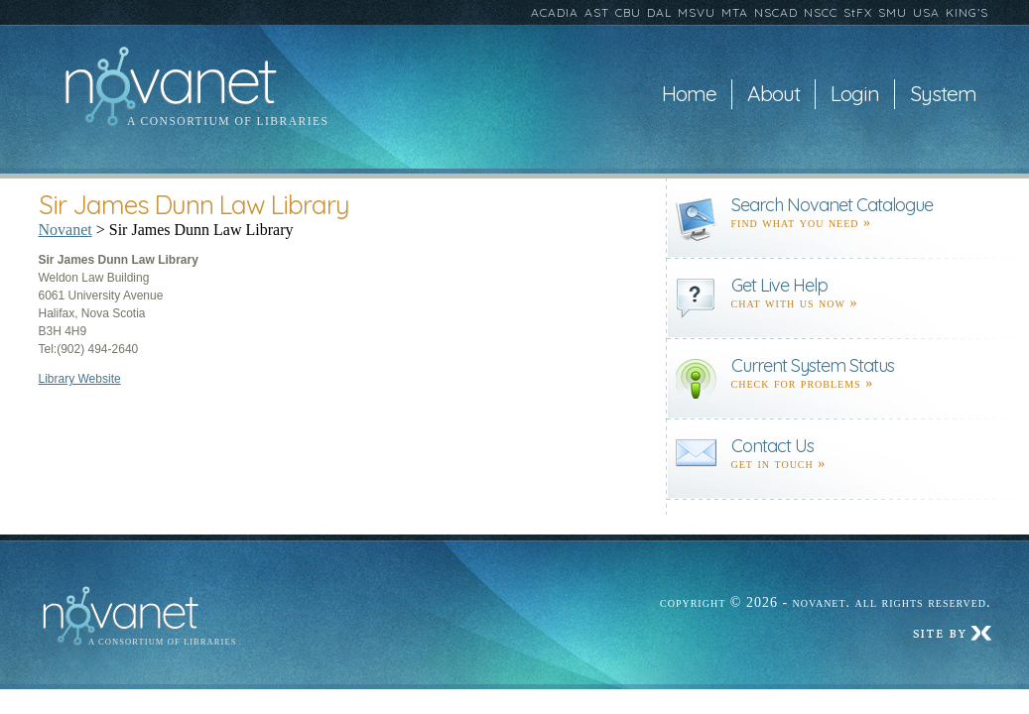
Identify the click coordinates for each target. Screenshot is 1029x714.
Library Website (80, 379)
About (773, 94)
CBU (628, 12)
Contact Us (772, 445)
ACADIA (555, 12)
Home (689, 94)
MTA (734, 12)
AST (596, 12)
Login (855, 94)
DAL (659, 12)
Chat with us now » (794, 303)
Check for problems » (802, 383)
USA (926, 12)
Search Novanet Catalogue (832, 204)
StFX (857, 12)
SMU (892, 12)
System (943, 94)
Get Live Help (779, 285)
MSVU (696, 12)
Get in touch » (779, 463)
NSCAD (776, 12)
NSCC (820, 12)
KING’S (967, 12)
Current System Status (812, 365)
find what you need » (801, 222)
